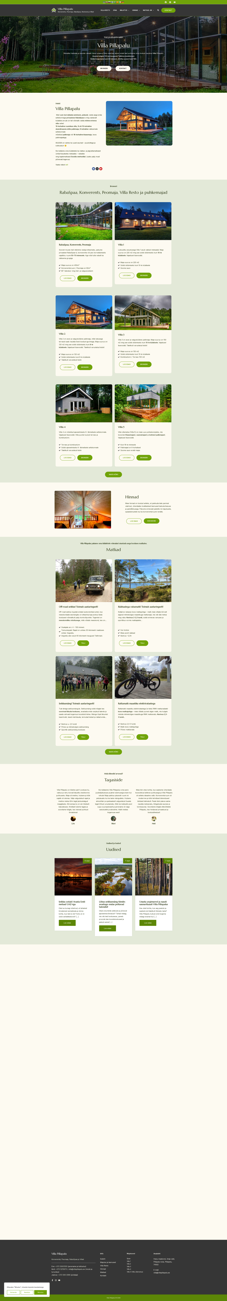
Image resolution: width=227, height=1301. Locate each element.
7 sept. (127, 861)
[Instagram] (170, 2)
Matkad (103, 1272)
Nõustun (41, 1292)
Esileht (102, 1259)
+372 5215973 (61, 1269)
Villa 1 (129, 1261)
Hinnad (103, 1269)
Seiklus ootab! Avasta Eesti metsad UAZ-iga (72, 903)
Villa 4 (129, 1269)
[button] (158, 10)
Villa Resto (104, 1266)
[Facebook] (166, 2)
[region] (27, 1290)
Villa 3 (129, 1267)
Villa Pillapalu (65, 9)
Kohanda (13, 1292)
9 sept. (87, 861)
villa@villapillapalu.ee (77, 1269)
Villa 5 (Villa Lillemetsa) (135, 1272)
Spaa (128, 1259)
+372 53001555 (61, 1266)
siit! (67, 165)
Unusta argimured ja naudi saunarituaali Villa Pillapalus (153, 903)
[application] (128, 10)
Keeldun (27, 1292)
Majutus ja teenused (108, 1262)
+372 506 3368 (64, 1275)
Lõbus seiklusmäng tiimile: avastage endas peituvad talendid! (112, 904)
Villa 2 (129, 1264)
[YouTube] (175, 2)
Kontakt (103, 1276)
